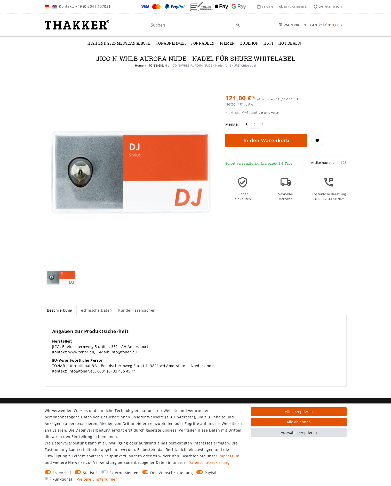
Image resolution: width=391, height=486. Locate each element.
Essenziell (62, 472)
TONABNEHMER (171, 43)
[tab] (60, 310)
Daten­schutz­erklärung (208, 462)
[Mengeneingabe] (255, 124)
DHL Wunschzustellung (171, 472)
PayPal (211, 472)
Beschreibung (60, 310)
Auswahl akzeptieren (299, 432)
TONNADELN (203, 43)
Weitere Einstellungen (97, 479)
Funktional (62, 479)
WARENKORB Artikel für (311, 24)
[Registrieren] (293, 7)
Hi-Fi (268, 43)
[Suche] (238, 25)
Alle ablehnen (299, 421)
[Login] (265, 7)
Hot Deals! (289, 43)
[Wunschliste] (327, 7)
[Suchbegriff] (195, 25)
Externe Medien (124, 472)
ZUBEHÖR (249, 43)
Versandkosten (269, 112)
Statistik (90, 472)
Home (139, 65)
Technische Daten (95, 310)
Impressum (229, 455)
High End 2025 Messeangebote (119, 43)
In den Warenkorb (266, 140)
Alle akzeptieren (299, 411)
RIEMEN (227, 43)
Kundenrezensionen (137, 310)
